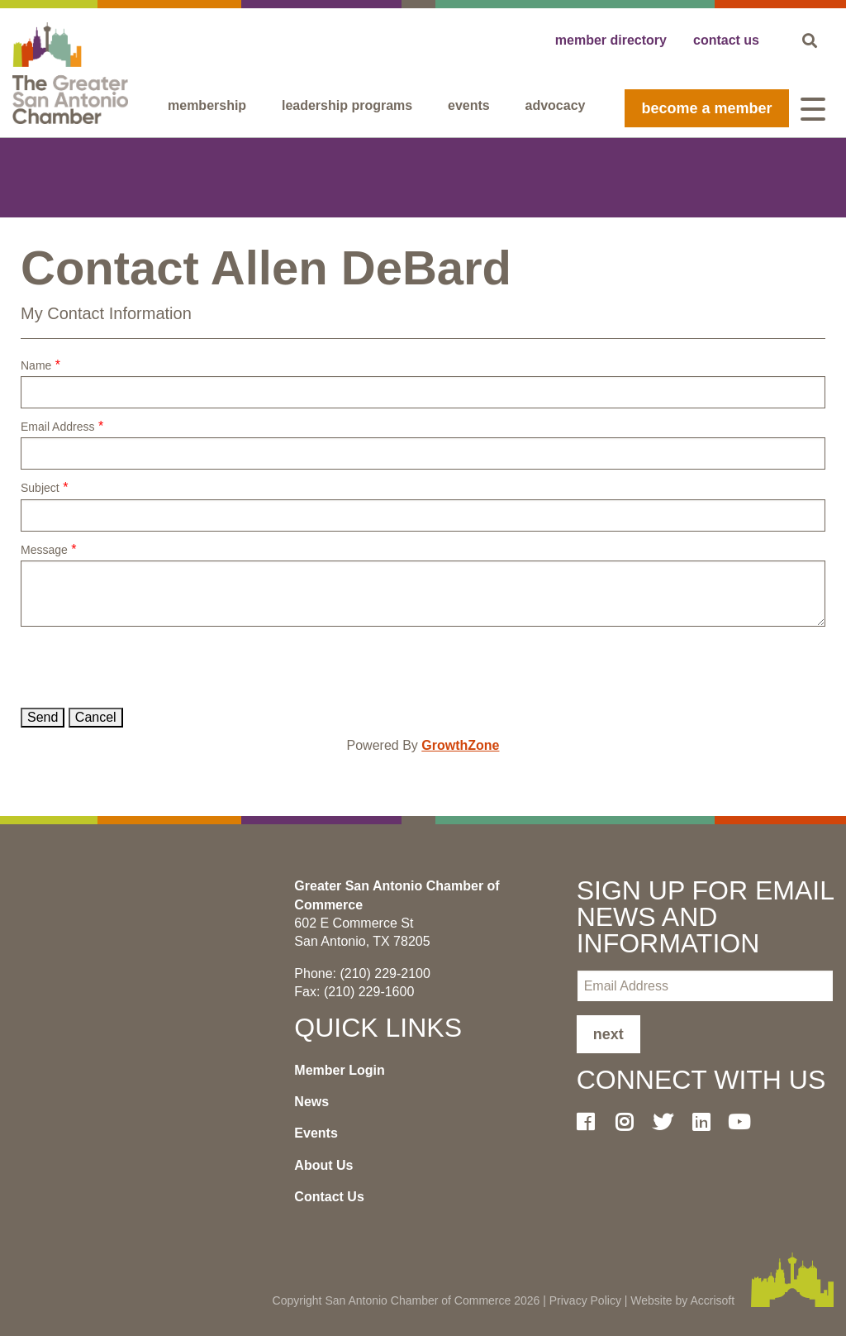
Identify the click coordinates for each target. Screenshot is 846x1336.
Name (36, 365)
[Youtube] (745, 1122)
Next (608, 1034)
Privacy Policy (585, 1300)
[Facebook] (592, 1122)
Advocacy (555, 105)
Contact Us (329, 1197)
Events (469, 105)
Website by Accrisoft (682, 1300)
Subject (40, 487)
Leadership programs (347, 105)
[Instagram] (630, 1122)
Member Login (339, 1070)
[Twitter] (668, 1122)
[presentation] (146, 667)
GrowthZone (460, 745)
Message (44, 549)
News (311, 1102)
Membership (207, 105)
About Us (323, 1165)
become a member (706, 108)
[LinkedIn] (707, 1122)
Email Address (57, 426)
